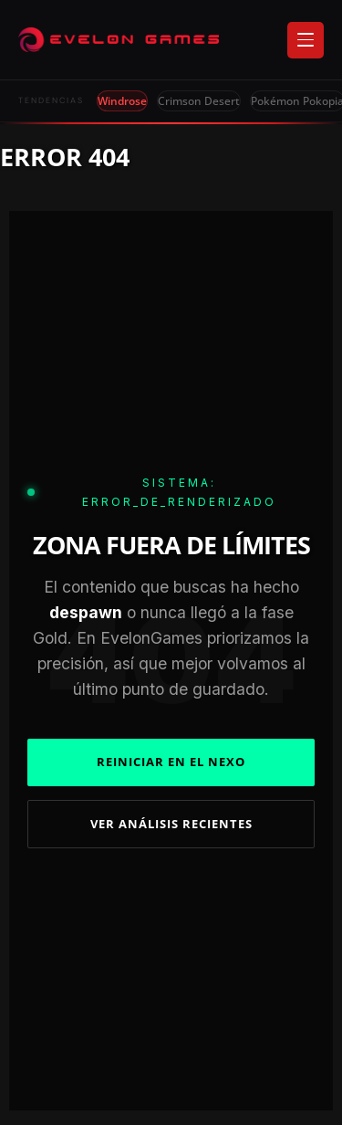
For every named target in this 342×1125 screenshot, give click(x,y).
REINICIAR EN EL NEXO (171, 761)
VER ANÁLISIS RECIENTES (171, 823)
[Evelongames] (118, 40)
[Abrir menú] (305, 40)
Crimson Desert (199, 101)
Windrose (122, 101)
